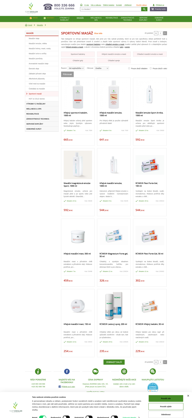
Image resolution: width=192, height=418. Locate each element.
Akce (35, 18)
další (165, 33)
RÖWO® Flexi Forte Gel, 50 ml (149, 253)
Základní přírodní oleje (37, 74)
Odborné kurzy (159, 19)
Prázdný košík (160, 9)
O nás (86, 5)
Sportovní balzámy (78, 54)
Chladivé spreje (114, 61)
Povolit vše (166, 394)
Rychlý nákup (141, 5)
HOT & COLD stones (37, 99)
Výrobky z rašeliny (64, 19)
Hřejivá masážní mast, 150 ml (77, 324)
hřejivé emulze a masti (74, 47)
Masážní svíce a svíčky (37, 54)
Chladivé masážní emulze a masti (150, 54)
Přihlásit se (160, 5)
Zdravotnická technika (127, 19)
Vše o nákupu (96, 5)
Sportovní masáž (35, 94)
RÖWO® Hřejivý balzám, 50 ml (150, 324)
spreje (127, 47)
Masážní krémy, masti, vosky (40, 49)
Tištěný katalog (108, 5)
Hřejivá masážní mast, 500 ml (77, 253)
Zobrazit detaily (129, 413)
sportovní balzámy (93, 44)
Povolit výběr (166, 402)
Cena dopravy (95, 379)
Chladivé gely (78, 61)
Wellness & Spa (95, 19)
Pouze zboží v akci (158, 68)
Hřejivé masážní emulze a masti (114, 54)
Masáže (40, 25)
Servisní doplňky (143, 19)
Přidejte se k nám (68, 387)
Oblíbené (128, 5)
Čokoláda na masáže (37, 89)
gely (121, 47)
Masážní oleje (34, 38)
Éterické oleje (34, 69)
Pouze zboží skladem (137, 68)
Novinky (50, 18)
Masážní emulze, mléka (38, 43)
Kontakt (119, 5)
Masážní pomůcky (36, 59)
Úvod (30, 25)
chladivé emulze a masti (115, 44)
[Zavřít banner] (188, 391)
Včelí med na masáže (37, 84)
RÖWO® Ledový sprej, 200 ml (113, 324)
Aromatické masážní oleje (38, 64)
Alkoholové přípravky (37, 79)
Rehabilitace (112, 18)
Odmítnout (166, 410)
